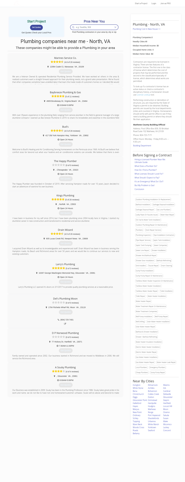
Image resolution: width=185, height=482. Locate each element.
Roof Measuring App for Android (90, 471)
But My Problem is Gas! (145, 185)
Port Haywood (154, 415)
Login (154, 3)
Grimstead (152, 400)
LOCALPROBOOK (29, 3)
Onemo (166, 412)
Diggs (135, 397)
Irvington (136, 385)
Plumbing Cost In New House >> (147, 29)
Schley (135, 418)
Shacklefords (153, 418)
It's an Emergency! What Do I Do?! (149, 181)
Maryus (136, 409)
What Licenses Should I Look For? (149, 173)
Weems (166, 385)
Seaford (151, 430)
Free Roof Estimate (47, 468)
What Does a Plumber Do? (146, 166)
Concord (167, 430)
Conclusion (139, 189)
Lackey (166, 427)
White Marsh (153, 424)
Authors (127, 465)
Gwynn (166, 400)
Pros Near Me (45, 462)
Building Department (142, 145)
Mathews (152, 409)
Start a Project (141, 3)
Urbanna (151, 421)
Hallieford (137, 403)
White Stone (138, 388)
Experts (81, 462)
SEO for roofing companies (134, 471)
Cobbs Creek (153, 394)
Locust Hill (167, 406)
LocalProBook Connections (134, 468)
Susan (165, 418)
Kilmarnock (153, 385)
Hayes (135, 406)
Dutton (151, 397)
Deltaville (167, 394)
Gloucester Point (140, 400)
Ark (164, 388)
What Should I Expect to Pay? (147, 177)
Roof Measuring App (86, 465)
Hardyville (152, 403)
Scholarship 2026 (130, 459)
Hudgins (151, 406)
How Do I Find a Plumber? (146, 170)
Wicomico (167, 424)
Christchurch (138, 394)
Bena (135, 391)
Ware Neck (137, 424)
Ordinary (136, 415)
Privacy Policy (129, 462)
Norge (150, 412)
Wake (165, 421)
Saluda (166, 415)
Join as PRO (165, 3)
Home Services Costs (48, 459)
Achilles (151, 388)
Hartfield (167, 403)
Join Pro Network (84, 459)
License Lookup (143, 94)
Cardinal (166, 391)
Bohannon (152, 391)
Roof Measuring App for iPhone (90, 468)
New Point (137, 412)
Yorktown (152, 427)
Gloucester (168, 397)
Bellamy (136, 433)
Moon (165, 409)
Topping (136, 421)
